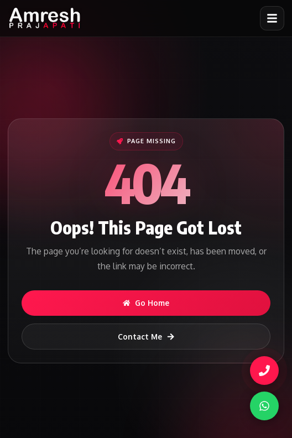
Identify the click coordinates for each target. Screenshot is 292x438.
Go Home (146, 302)
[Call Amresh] (265, 370)
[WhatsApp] (264, 406)
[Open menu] (272, 18)
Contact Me (146, 336)
